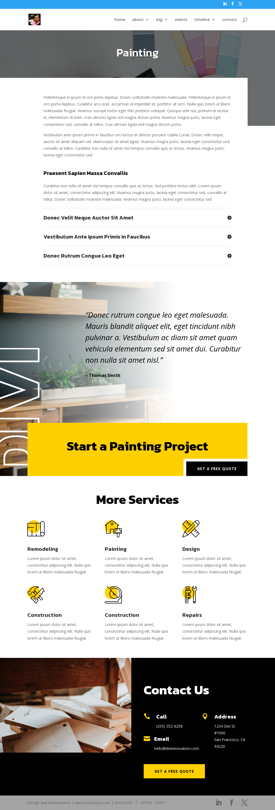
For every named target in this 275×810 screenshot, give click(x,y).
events (181, 20)
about (138, 20)
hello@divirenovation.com (176, 748)
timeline (202, 20)
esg (159, 20)
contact (229, 20)
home (119, 20)
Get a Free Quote (217, 468)
